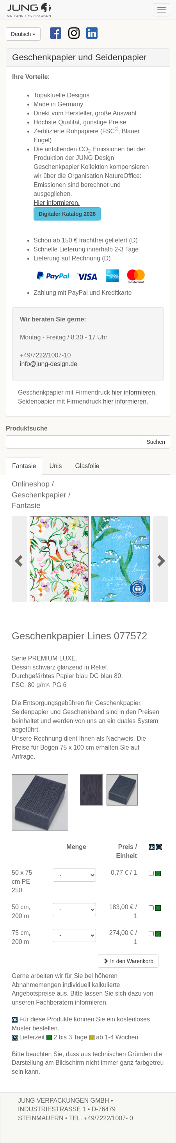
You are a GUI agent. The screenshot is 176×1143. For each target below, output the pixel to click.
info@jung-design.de (48, 364)
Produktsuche (27, 428)
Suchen (156, 442)
